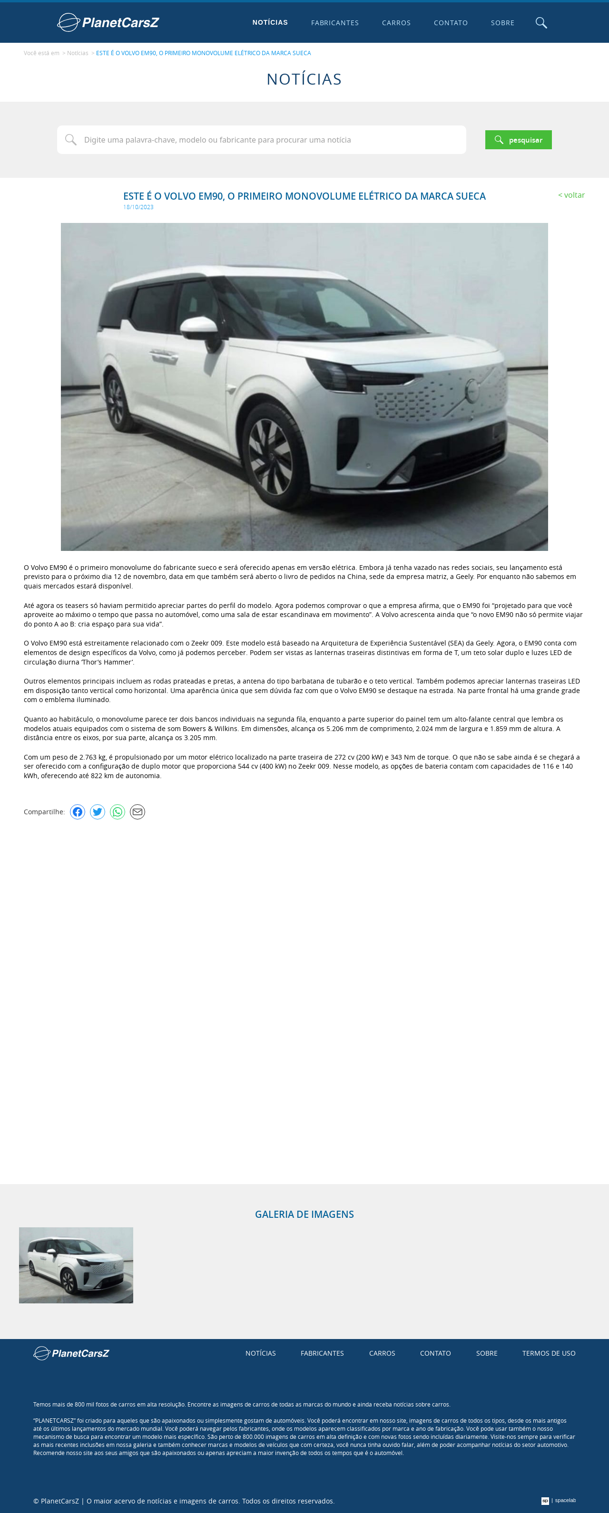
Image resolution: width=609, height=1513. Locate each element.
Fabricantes (335, 22)
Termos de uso (549, 1353)
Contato (451, 22)
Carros (396, 22)
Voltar (574, 195)
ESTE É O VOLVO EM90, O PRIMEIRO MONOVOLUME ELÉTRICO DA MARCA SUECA (203, 53)
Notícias (270, 22)
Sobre (503, 22)
